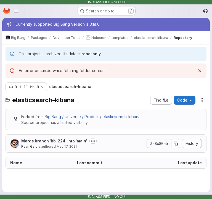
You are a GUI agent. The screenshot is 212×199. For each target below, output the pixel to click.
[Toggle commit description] (93, 141)
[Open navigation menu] (16, 11)
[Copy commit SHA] (175, 143)
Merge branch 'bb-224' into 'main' (54, 141)
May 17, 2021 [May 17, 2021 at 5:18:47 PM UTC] (67, 146)
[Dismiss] (200, 70)
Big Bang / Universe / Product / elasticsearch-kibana (93, 116)
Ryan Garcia (30, 146)
